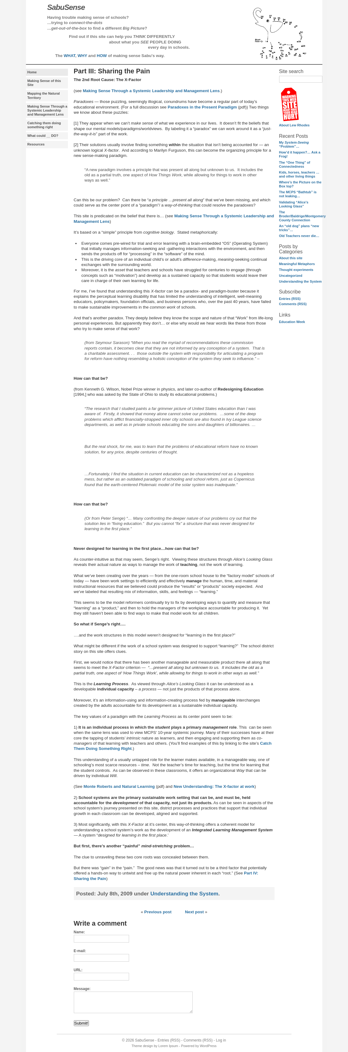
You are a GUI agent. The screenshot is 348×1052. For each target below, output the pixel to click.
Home (32, 72)
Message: (82, 989)
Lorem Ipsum (168, 1046)
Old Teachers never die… (299, 236)
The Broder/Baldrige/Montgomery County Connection (302, 216)
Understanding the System (300, 281)
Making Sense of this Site (44, 83)
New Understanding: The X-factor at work (214, 786)
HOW (102, 55)
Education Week (292, 322)
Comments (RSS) (293, 304)
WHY (82, 55)
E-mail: (80, 951)
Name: (79, 932)
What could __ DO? (42, 135)
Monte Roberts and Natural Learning (119, 786)
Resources (36, 144)
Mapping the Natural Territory (43, 95)
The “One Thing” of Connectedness (294, 164)
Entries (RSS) (290, 299)
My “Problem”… (294, 144)
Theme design (142, 1046)
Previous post (157, 912)
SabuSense (144, 1040)
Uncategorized (290, 275)
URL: (78, 970)
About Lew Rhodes (294, 125)
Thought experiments (296, 270)
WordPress (208, 1046)
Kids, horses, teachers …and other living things (299, 174)
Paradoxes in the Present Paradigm (202, 107)
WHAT (69, 55)
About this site (291, 258)
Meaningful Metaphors (297, 264)
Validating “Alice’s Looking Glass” (293, 204)
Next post (194, 912)
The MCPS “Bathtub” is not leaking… (298, 194)
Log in (221, 1040)
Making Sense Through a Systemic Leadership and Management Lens (47, 110)
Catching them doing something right (44, 125)
